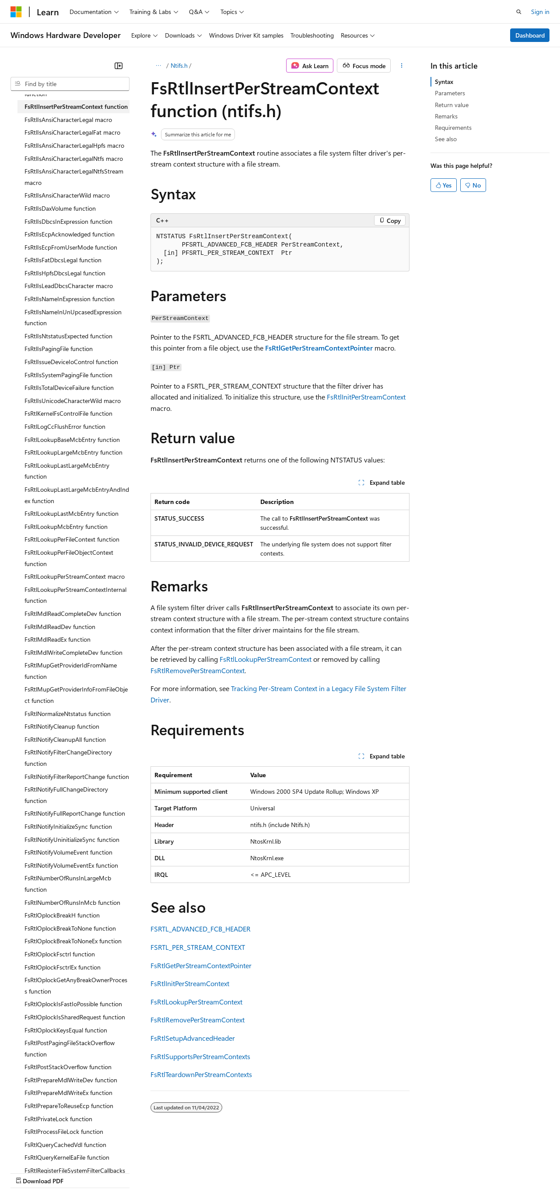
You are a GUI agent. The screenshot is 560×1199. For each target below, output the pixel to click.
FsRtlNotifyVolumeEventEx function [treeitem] (71, 865)
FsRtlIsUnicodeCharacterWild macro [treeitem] (72, 400)
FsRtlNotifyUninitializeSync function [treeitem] (71, 839)
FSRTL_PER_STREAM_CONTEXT (197, 947)
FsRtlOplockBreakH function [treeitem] (62, 915)
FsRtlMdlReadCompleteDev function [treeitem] (72, 613)
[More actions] (402, 66)
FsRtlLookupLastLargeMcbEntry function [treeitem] (66, 471)
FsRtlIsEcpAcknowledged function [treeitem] (69, 234)
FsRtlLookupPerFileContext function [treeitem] (71, 539)
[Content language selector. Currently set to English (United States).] (50, 1151)
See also (446, 139)
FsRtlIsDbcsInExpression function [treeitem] (68, 221)
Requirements (453, 127)
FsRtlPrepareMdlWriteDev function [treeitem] (70, 1080)
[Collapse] (119, 65)
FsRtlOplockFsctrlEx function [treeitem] (62, 967)
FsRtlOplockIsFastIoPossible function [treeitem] (73, 1004)
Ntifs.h (179, 65)
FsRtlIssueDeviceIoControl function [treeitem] (71, 362)
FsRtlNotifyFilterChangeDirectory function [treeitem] (68, 758)
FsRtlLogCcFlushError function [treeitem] (64, 426)
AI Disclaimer (28, 1172)
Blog (119, 1172)
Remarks (446, 116)
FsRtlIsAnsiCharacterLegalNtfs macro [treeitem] (73, 158)
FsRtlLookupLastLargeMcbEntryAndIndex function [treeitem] (76, 495)
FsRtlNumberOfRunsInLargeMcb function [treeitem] (67, 883)
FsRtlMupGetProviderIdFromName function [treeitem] (70, 671)
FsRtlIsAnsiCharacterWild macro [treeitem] (67, 195)
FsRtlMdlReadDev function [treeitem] (59, 626)
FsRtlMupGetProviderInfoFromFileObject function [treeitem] (76, 695)
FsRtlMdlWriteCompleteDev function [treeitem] (73, 652)
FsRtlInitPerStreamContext (366, 396)
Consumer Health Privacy (251, 1172)
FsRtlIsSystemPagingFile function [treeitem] (68, 375)
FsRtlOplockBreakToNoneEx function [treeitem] (73, 941)
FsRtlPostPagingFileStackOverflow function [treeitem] (69, 1048)
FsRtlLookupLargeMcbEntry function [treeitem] (73, 452)
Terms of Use (319, 1172)
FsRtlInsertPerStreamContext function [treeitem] (76, 106)
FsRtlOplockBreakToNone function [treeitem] (70, 928)
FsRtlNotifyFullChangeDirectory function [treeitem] (66, 795)
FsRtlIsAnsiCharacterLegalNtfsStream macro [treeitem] (73, 177)
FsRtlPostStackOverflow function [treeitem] (68, 1067)
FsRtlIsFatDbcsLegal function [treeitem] (63, 260)
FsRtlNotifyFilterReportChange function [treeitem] (76, 776)
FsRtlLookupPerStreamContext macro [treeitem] (74, 576)
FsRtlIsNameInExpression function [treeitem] (69, 299)
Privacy (191, 1172)
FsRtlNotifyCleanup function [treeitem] (61, 726)
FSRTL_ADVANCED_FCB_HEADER (200, 928)
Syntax (444, 81)
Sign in (540, 11)
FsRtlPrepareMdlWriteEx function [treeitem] (68, 1092)
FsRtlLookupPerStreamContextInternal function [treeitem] (75, 595)
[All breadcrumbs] (158, 66)
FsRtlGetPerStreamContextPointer (201, 965)
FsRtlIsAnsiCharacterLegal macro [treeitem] (68, 119)
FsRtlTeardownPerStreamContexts (201, 1074)
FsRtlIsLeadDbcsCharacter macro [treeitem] (68, 286)
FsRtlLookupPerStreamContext (266, 659)
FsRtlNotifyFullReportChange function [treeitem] (74, 813)
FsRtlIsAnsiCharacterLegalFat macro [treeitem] (72, 132)
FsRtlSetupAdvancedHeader (192, 1038)
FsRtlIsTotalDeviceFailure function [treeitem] (69, 387)
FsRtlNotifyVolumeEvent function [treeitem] (68, 852)
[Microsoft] (16, 11)
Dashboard (530, 35)
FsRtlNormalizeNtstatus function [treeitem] (67, 713)
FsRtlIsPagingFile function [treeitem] (58, 348)
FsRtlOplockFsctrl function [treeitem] (59, 954)
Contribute (156, 1172)
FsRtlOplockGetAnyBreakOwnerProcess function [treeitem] (75, 985)
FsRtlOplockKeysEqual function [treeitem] (65, 1030)
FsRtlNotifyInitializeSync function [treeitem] (68, 826)
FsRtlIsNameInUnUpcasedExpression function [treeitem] (73, 317)
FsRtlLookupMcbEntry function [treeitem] (66, 526)
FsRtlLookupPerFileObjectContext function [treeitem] (68, 558)
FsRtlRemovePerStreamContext (197, 670)
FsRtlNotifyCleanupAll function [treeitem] (65, 739)
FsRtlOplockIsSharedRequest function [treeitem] (74, 1017)
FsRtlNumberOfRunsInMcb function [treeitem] (72, 902)
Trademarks (362, 1172)
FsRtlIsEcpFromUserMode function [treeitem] (70, 247)
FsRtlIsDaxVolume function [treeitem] (60, 208)
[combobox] (70, 84)
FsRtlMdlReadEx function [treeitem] (57, 639)
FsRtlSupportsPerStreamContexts (200, 1056)
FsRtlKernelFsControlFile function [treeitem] (68, 413)
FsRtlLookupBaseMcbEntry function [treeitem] (72, 439)
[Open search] (519, 12)
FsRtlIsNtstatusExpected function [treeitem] (68, 336)
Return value (452, 105)
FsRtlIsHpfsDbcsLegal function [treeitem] (64, 273)
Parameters (450, 93)
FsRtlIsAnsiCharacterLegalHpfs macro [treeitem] (74, 145)
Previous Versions (79, 1172)
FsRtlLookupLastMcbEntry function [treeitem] (71, 513)
